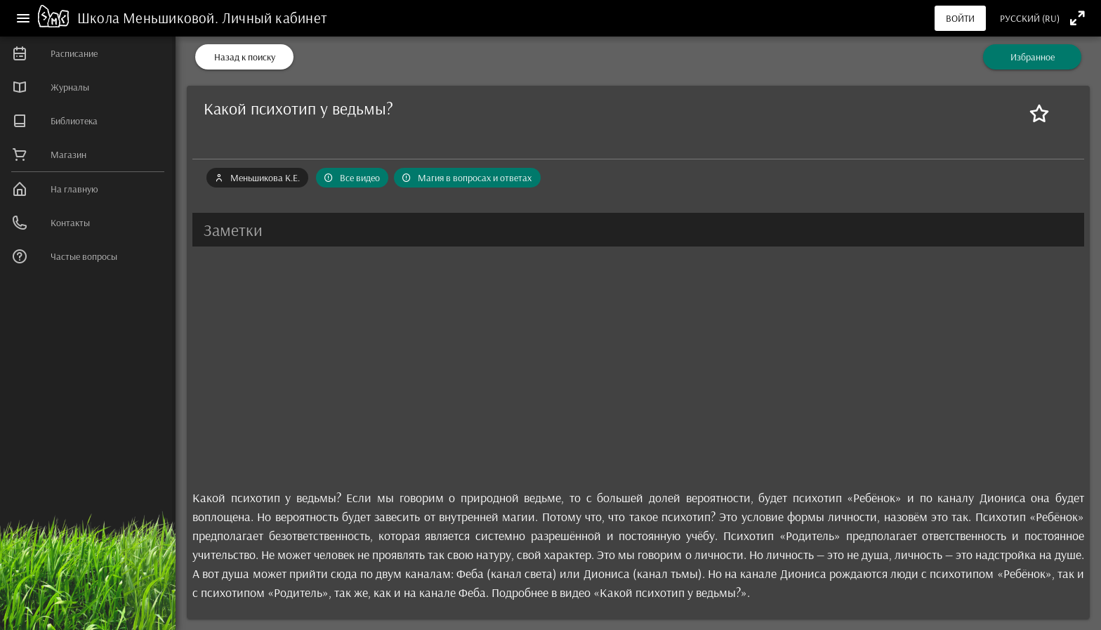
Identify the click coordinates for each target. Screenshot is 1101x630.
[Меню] (23, 18)
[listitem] (88, 53)
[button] (638, 230)
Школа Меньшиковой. (149, 17)
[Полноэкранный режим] (1077, 18)
